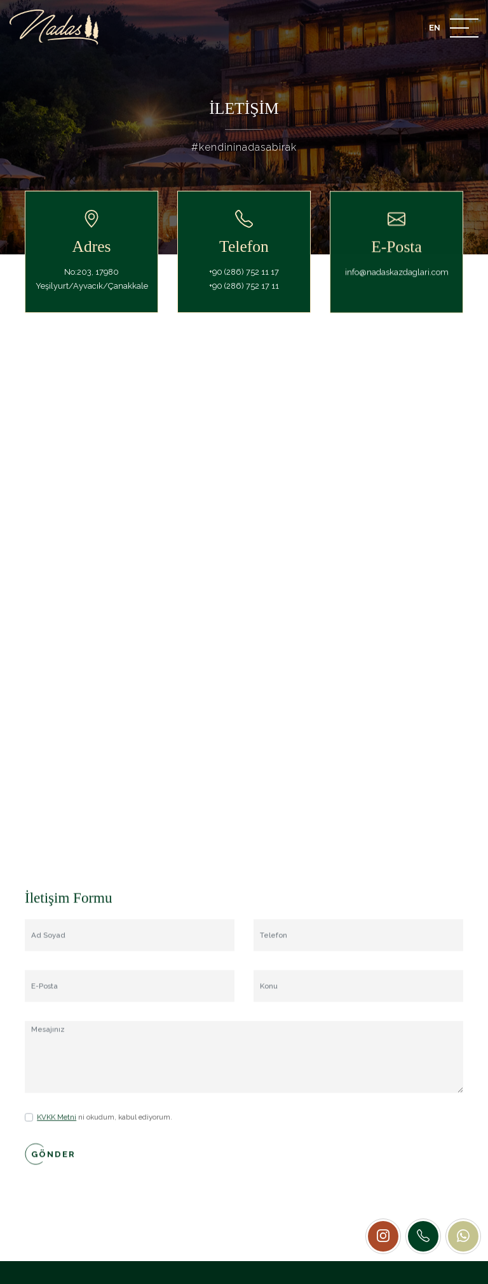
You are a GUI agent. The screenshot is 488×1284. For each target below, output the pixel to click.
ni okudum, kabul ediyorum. (104, 1135)
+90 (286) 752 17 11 (244, 296)
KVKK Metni (56, 1135)
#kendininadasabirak (244, 147)
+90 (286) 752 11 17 (244, 282)
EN (434, 27)
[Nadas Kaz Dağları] (54, 27)
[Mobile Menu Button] (464, 29)
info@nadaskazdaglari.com (397, 291)
